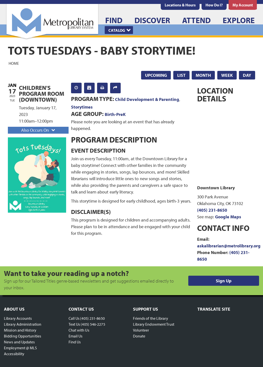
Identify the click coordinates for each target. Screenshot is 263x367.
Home (14, 63)
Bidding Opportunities (22, 336)
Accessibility (14, 353)
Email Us (76, 336)
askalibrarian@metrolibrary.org (229, 246)
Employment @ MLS (20, 347)
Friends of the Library (150, 318)
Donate (139, 336)
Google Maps (228, 217)
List (181, 75)
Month (203, 75)
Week (227, 75)
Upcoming (156, 75)
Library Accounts (18, 318)
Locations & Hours (180, 4)
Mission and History (20, 330)
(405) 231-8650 (212, 210)
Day (247, 75)
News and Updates (19, 341)
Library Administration (22, 324)
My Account (243, 4)
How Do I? (214, 4)
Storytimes (82, 107)
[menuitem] (180, 5)
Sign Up (224, 281)
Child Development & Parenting (147, 99)
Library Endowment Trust (153, 324)
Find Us (75, 341)
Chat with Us (79, 330)
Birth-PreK (115, 114)
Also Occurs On (38, 130)
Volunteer (141, 330)
